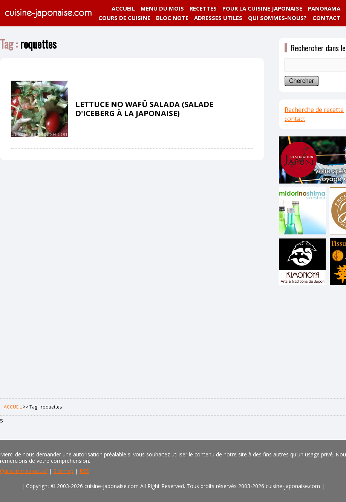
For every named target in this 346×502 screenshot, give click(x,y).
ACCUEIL (123, 8)
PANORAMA (324, 8)
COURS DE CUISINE (124, 17)
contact (295, 119)
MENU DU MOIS (162, 8)
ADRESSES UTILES (218, 17)
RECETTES (203, 8)
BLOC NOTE (172, 17)
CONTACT (326, 17)
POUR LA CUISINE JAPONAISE (262, 8)
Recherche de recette (314, 110)
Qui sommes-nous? (23, 470)
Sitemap (63, 470)
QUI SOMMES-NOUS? (277, 17)
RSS (84, 470)
